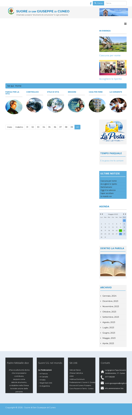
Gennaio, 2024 (109, 296)
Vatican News (75, 370)
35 (49, 127)
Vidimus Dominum (77, 379)
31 (27, 127)
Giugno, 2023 (108, 333)
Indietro (19, 127)
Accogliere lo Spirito (110, 78)
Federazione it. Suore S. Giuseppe (83, 382)
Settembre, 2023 (110, 317)
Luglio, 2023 (108, 327)
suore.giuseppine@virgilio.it (115, 383)
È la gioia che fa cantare (111, 160)
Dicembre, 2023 (110, 301)
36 (55, 127)
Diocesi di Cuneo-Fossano (80, 385)
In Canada (44, 377)
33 (38, 127)
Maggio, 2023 (109, 338)
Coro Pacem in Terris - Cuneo (81, 389)
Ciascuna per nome (110, 55)
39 (72, 127)
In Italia (42, 380)
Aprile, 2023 (108, 343)
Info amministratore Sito (114, 388)
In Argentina (45, 386)
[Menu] (125, 23)
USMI (71, 376)
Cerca (98, 3)
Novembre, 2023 (110, 306)
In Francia (44, 374)
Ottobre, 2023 (109, 311)
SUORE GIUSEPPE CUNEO (42, 11)
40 (77, 127)
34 (44, 127)
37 (60, 127)
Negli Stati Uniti (46, 383)
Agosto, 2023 (108, 322)
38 (66, 127)
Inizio (9, 127)
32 (32, 127)
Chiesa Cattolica (76, 373)
